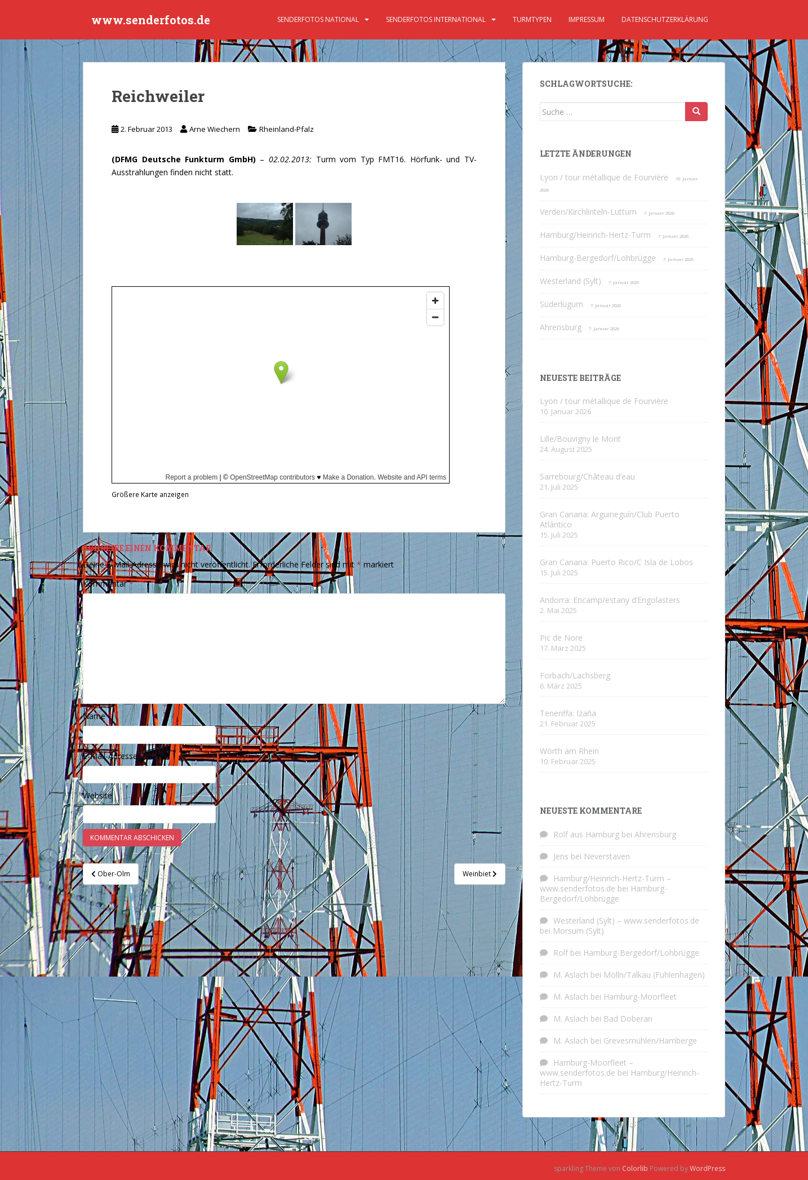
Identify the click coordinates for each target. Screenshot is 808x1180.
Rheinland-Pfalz (286, 129)
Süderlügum (561, 304)
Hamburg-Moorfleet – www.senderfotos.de (586, 1067)
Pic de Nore (561, 637)
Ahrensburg (560, 327)
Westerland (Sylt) (570, 281)
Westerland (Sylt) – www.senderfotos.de (626, 920)
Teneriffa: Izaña (568, 713)
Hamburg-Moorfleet (640, 996)
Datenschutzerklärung (664, 19)
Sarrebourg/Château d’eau (587, 476)
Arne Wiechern (214, 129)
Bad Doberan (627, 1018)
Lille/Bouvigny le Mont (580, 438)
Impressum (587, 19)
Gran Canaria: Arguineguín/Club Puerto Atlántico (610, 519)
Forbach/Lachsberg (575, 675)
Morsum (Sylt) (578, 930)
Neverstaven (607, 856)
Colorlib (635, 1168)
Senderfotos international (436, 19)
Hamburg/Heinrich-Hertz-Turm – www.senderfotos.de (605, 883)
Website (97, 795)
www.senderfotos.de (150, 19)
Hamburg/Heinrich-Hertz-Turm (595, 234)
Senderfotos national (318, 19)
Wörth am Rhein (569, 751)
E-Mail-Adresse (113, 756)
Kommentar (108, 583)
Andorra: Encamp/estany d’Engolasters (610, 600)
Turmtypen (532, 19)
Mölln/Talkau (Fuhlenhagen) (654, 974)
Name (97, 716)
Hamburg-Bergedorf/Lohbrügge (598, 257)
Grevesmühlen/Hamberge (650, 1040)
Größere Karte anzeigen (150, 494)
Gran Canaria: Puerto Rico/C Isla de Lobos (616, 562)
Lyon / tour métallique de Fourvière (604, 177)
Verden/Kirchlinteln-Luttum (588, 211)
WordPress (707, 1168)
